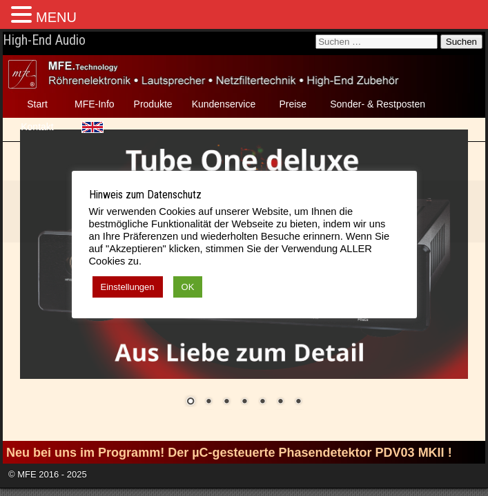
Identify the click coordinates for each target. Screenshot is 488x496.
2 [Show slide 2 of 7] (208, 402)
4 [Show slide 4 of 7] (244, 402)
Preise (292, 104)
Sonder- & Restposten (377, 104)
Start (37, 104)
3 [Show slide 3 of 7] (226, 402)
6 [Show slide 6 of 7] (280, 402)
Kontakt (37, 126)
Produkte (153, 104)
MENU (56, 17)
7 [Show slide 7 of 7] (298, 402)
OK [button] (188, 287)
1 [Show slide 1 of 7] (190, 402)
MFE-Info (95, 104)
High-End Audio (44, 40)
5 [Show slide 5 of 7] (262, 402)
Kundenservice (224, 104)
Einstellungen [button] (128, 287)
